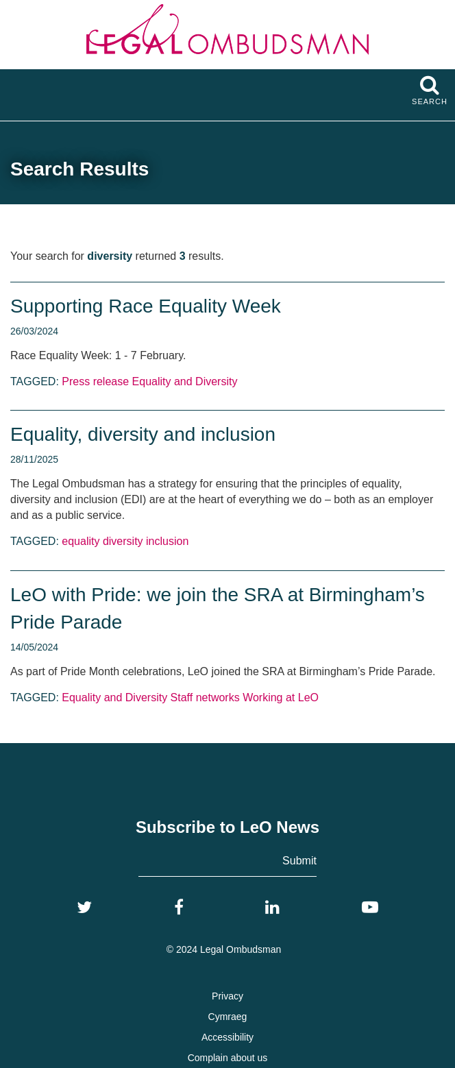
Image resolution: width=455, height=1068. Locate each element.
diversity (123, 541)
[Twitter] (84, 907)
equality (80, 541)
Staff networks (205, 697)
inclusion (167, 541)
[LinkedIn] (272, 907)
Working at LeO (281, 697)
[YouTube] (370, 907)
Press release (95, 381)
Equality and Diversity (185, 381)
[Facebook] (179, 907)
